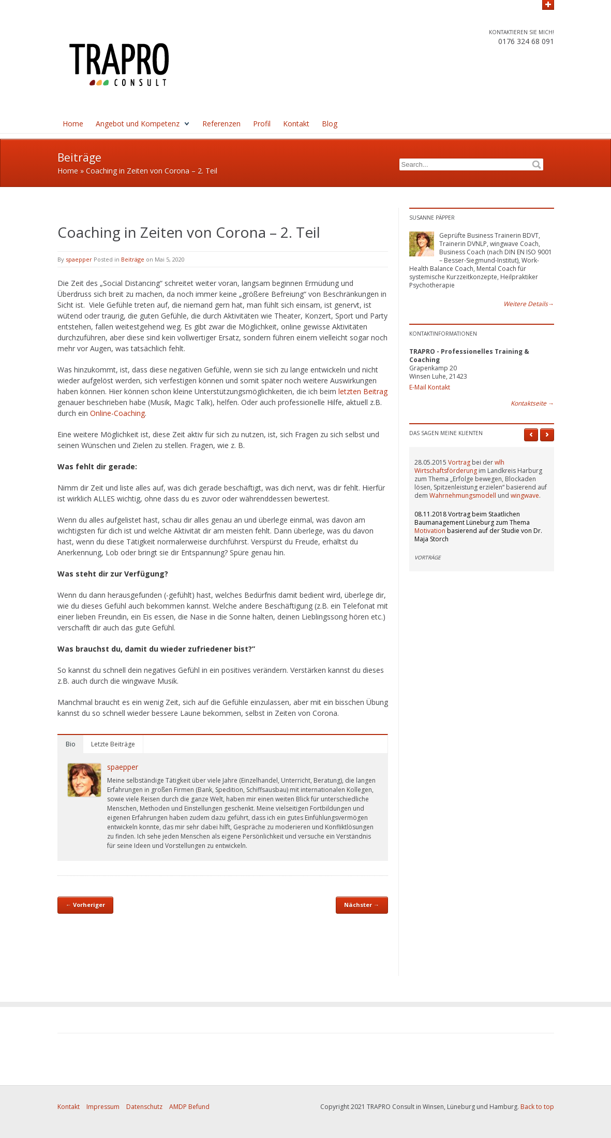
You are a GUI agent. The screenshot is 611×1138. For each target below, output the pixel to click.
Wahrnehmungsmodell (462, 495)
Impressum (103, 1106)
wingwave (525, 495)
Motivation (429, 530)
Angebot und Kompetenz (138, 123)
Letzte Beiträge (113, 744)
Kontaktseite (532, 403)
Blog (329, 123)
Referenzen (221, 123)
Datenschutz (144, 1106)
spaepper (79, 259)
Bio (71, 744)
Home (73, 123)
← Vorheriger (85, 905)
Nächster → (361, 905)
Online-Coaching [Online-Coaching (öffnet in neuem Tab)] (117, 413)
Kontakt (296, 123)
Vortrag (459, 462)
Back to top (537, 1106)
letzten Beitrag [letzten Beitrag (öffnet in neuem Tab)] (363, 391)
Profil (262, 123)
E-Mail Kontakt (429, 387)
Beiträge (132, 259)
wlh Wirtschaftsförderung (459, 466)
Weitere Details (528, 304)
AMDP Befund (189, 1106)
